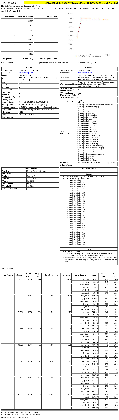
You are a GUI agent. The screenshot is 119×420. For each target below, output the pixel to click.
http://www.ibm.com (85, 73)
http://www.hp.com (26, 73)
